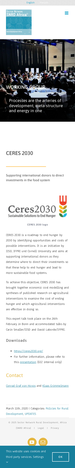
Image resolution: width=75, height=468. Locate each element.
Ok (60, 456)
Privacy (55, 428)
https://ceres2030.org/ (28, 351)
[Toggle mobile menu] (67, 13)
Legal (41, 428)
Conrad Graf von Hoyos (21, 386)
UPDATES (30, 414)
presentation (28, 362)
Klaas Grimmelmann (55, 386)
